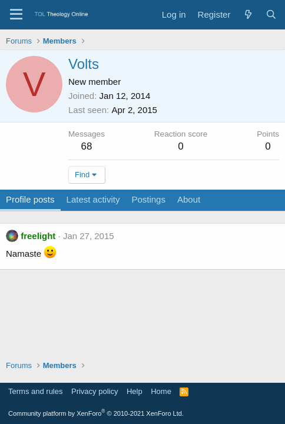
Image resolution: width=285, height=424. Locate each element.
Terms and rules (35, 391)
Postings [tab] (148, 199)
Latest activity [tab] (93, 199)
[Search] (271, 14)
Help (134, 391)
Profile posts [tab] (30, 199)
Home (161, 391)
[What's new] (247, 14)
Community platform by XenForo (96, 413)
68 (86, 146)
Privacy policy (94, 391)
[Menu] (16, 14)
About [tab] (188, 199)
